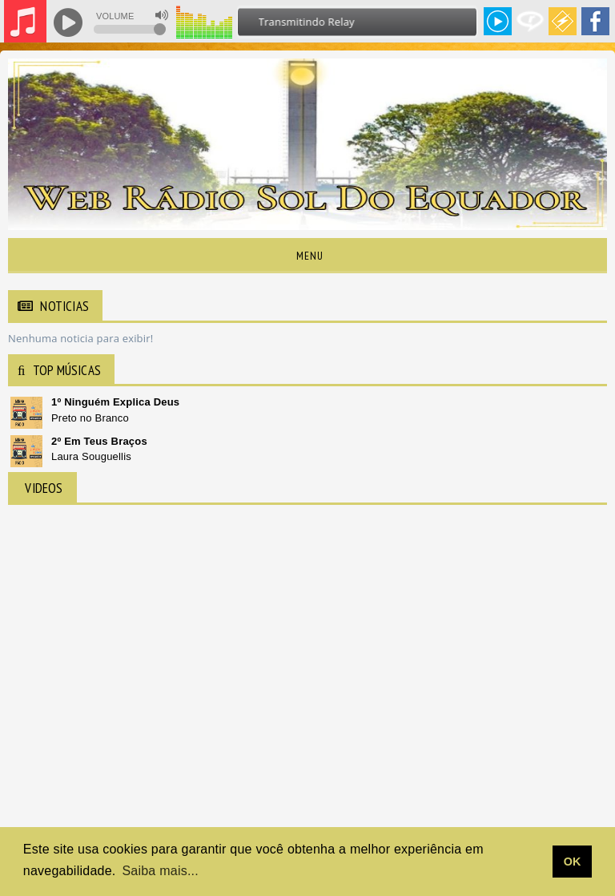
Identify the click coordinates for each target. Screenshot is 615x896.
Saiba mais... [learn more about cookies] (160, 871)
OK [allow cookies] (572, 861)
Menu (308, 255)
